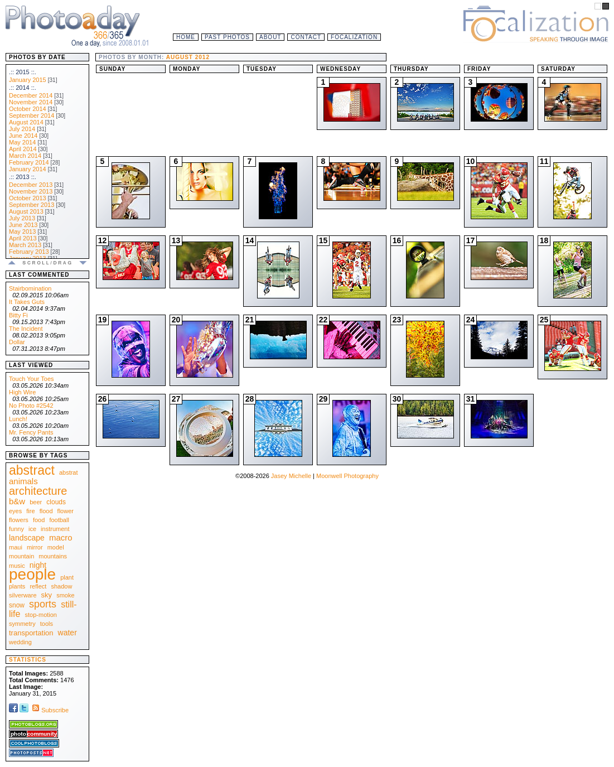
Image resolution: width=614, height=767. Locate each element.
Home (185, 37)
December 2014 (30, 95)
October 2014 (27, 108)
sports (42, 604)
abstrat (68, 472)
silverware (23, 595)
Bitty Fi (18, 315)
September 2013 (31, 204)
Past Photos (227, 37)
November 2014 (30, 102)
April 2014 (23, 149)
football (59, 520)
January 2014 (27, 169)
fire (30, 511)
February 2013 (29, 251)
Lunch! (18, 419)
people (32, 574)
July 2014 (22, 129)
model (55, 547)
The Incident (26, 328)
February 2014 (29, 162)
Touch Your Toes (31, 378)
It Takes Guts (27, 301)
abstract (32, 470)
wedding (20, 642)
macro (60, 537)
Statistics (27, 660)
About (270, 37)
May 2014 (22, 142)
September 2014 (31, 115)
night (38, 565)
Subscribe (49, 710)
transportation (31, 633)
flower (65, 511)
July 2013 (22, 218)
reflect (38, 586)
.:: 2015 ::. (22, 72)
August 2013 (26, 211)
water (67, 632)
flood (46, 511)
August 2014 (26, 122)
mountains (52, 556)
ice (32, 528)
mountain (21, 556)
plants (17, 586)
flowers (18, 520)
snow (17, 605)
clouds (56, 502)
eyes (15, 511)
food (39, 520)
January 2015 (27, 79)
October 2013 (27, 198)
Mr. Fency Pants (31, 432)
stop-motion (41, 614)
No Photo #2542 (31, 405)
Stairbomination (30, 288)
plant (67, 577)
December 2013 (30, 184)
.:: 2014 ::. (22, 87)
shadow (61, 586)
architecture (38, 491)
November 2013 (30, 191)
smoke (65, 595)
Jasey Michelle (291, 475)
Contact (306, 37)
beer (36, 502)
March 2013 (25, 245)
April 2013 (23, 238)
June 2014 (23, 135)
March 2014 (25, 155)
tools (46, 623)
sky (46, 595)
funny (16, 528)
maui (15, 547)
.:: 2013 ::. (22, 176)
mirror (35, 547)
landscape (27, 537)
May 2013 (22, 231)
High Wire (22, 392)
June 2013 (23, 224)
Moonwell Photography (347, 475)
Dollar (17, 342)
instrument (55, 528)
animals (23, 481)
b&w (17, 501)
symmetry (22, 623)
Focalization (354, 37)
